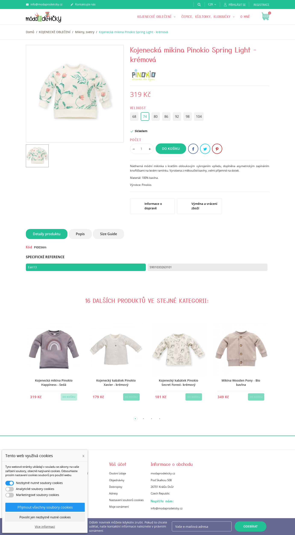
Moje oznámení (119, 507)
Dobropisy (115, 487)
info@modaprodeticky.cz (44, 4)
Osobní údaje (117, 473)
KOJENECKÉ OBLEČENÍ (155, 17)
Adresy (113, 493)
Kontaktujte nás (82, 4)
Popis (80, 234)
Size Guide (108, 234)
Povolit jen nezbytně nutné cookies (45, 517)
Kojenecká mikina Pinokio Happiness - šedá (53, 382)
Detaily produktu (46, 234)
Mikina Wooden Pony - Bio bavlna (241, 382)
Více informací (45, 527)
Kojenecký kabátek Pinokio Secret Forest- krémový (178, 382)
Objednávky (116, 480)
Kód (29, 247)
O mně (245, 17)
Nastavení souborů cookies (126, 500)
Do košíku (171, 148)
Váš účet (117, 464)
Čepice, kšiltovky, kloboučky (206, 17)
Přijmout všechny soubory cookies (45, 507)
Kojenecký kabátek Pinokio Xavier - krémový (116, 382)
